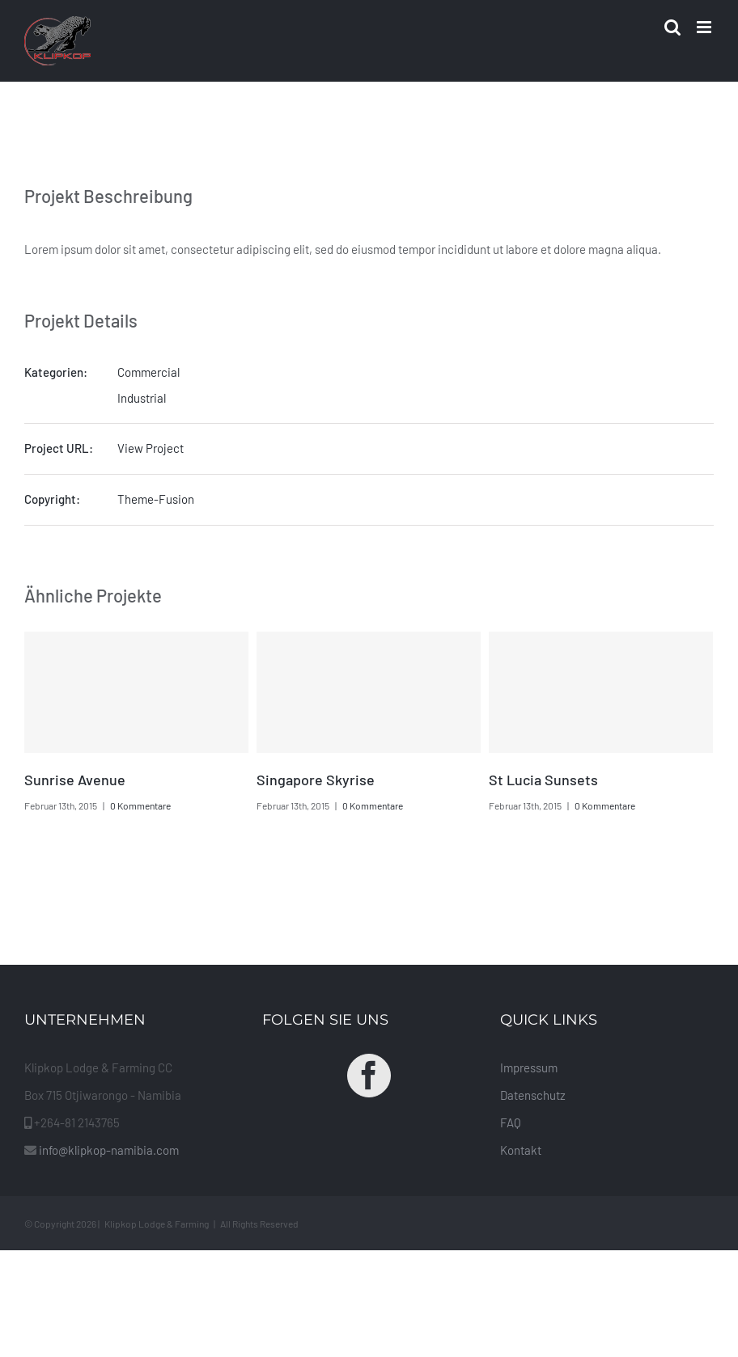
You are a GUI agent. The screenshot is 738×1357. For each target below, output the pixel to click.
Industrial (141, 398)
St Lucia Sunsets (543, 779)
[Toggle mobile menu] (705, 27)
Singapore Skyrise (316, 779)
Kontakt (520, 1150)
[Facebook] (369, 1075)
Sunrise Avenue (74, 779)
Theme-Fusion (155, 499)
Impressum (529, 1067)
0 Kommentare (140, 805)
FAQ (510, 1122)
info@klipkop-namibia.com (109, 1150)
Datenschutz (533, 1095)
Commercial (148, 372)
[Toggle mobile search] (672, 27)
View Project (150, 448)
